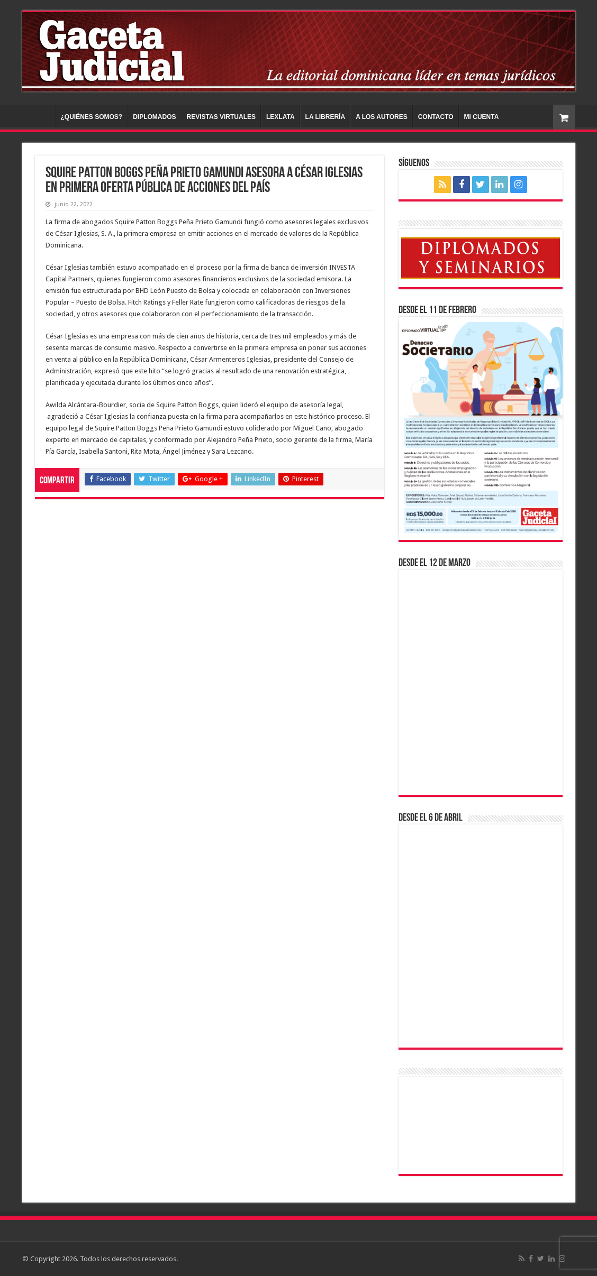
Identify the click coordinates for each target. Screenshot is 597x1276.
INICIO (41, 116)
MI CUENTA (481, 117)
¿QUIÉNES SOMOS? (92, 117)
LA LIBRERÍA (325, 117)
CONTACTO (436, 117)
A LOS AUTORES (382, 117)
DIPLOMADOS (154, 117)
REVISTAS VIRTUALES (221, 117)
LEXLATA (280, 117)
